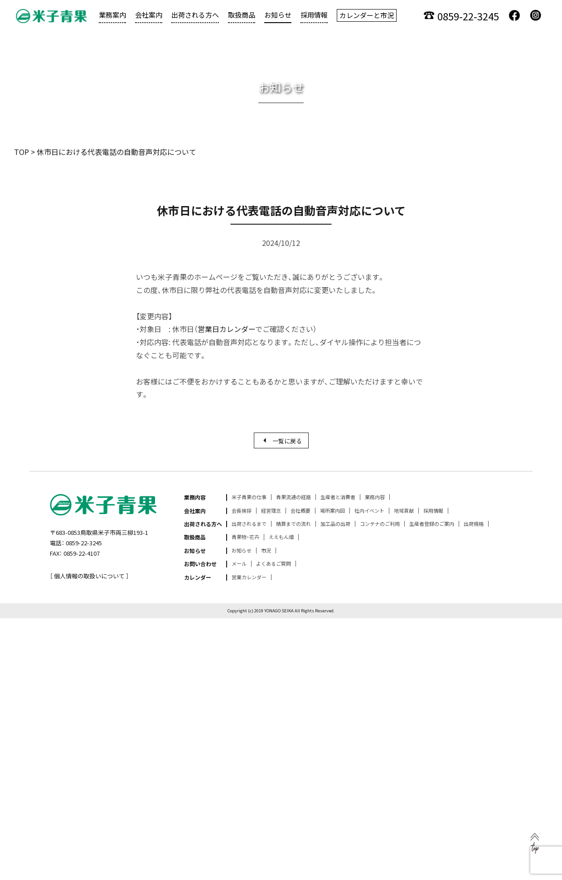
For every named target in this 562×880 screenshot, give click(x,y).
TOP (21, 151)
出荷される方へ (195, 14)
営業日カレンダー (226, 328)
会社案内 (148, 14)
